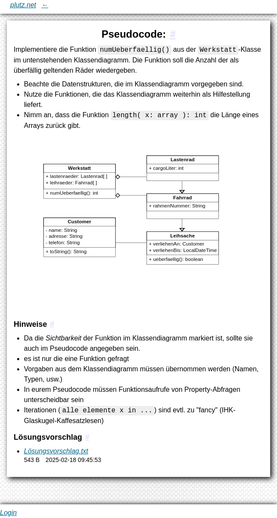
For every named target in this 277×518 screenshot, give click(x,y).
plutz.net (23, 5)
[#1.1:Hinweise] (52, 324)
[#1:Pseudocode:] (172, 34)
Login (8, 512)
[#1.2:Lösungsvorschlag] (87, 437)
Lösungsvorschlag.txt (56, 451)
